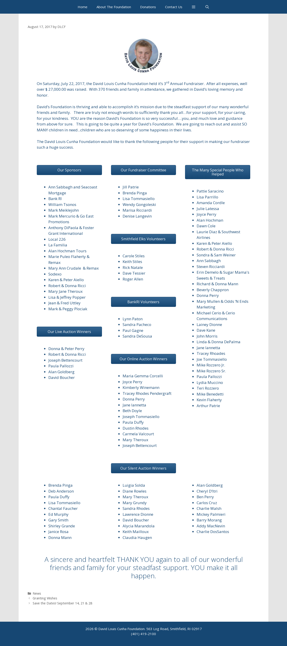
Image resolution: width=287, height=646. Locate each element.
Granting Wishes (45, 598)
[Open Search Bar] (207, 7)
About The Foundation (113, 7)
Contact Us (173, 7)
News (37, 593)
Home (82, 7)
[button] (193, 7)
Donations (148, 7)
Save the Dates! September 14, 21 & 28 (62, 603)
